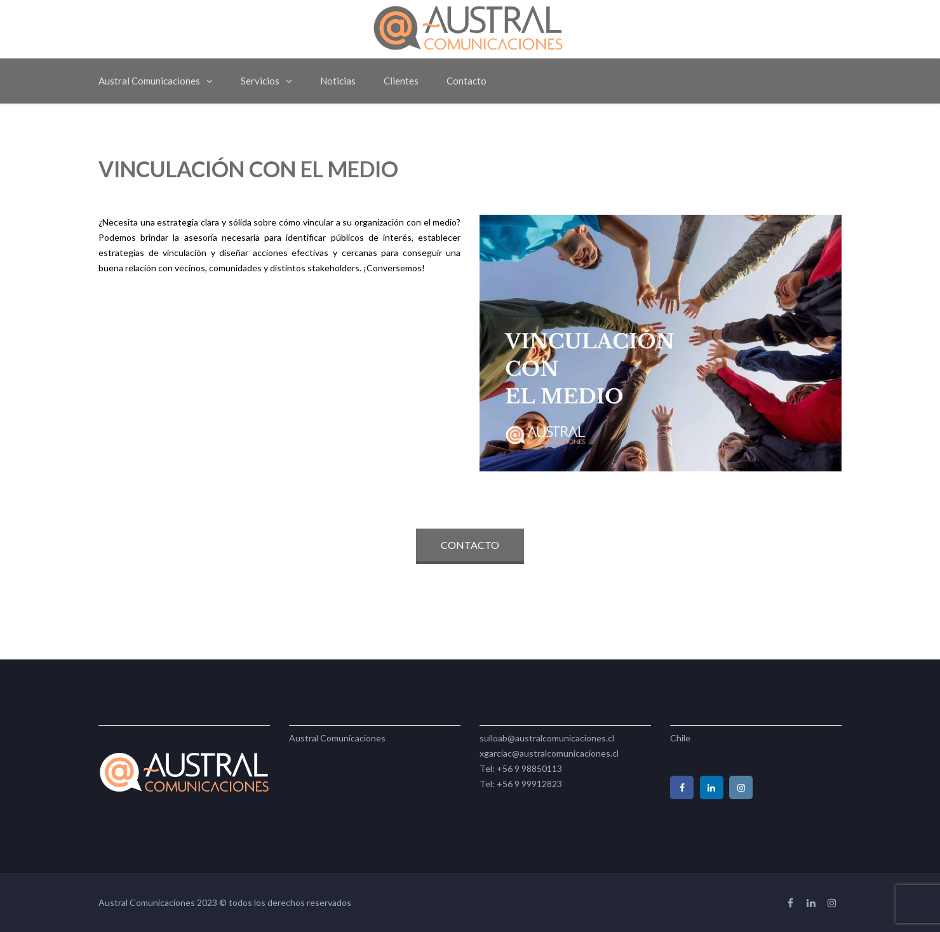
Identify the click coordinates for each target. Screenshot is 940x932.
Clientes (401, 80)
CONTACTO (470, 545)
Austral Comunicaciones (149, 80)
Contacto (466, 80)
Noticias (338, 80)
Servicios (260, 80)
